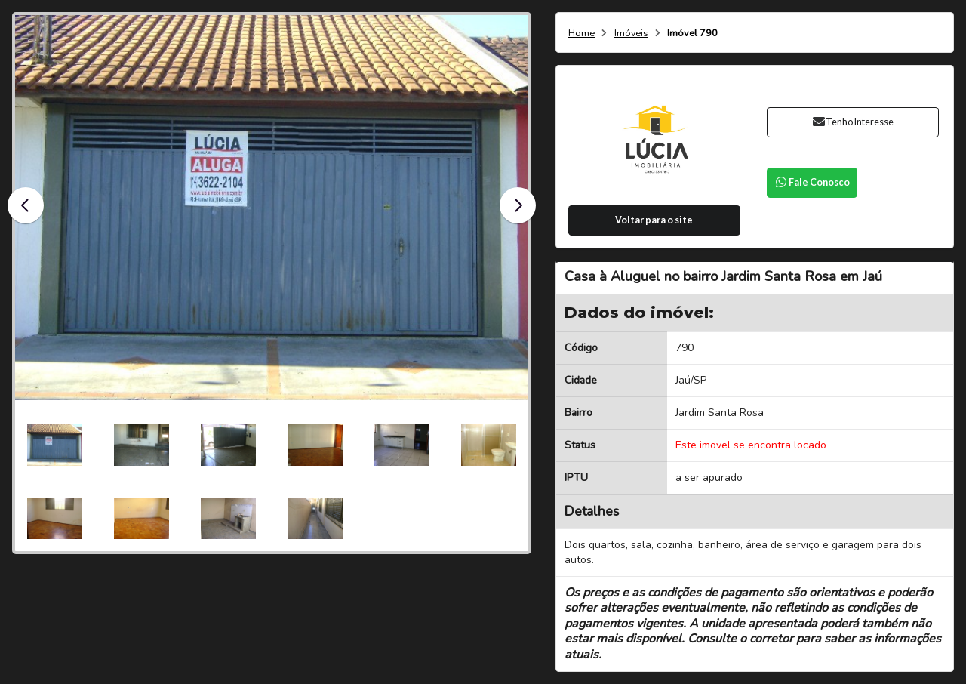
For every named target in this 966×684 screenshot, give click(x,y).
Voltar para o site (654, 220)
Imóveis (631, 34)
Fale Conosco (812, 182)
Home (581, 34)
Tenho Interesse (852, 122)
